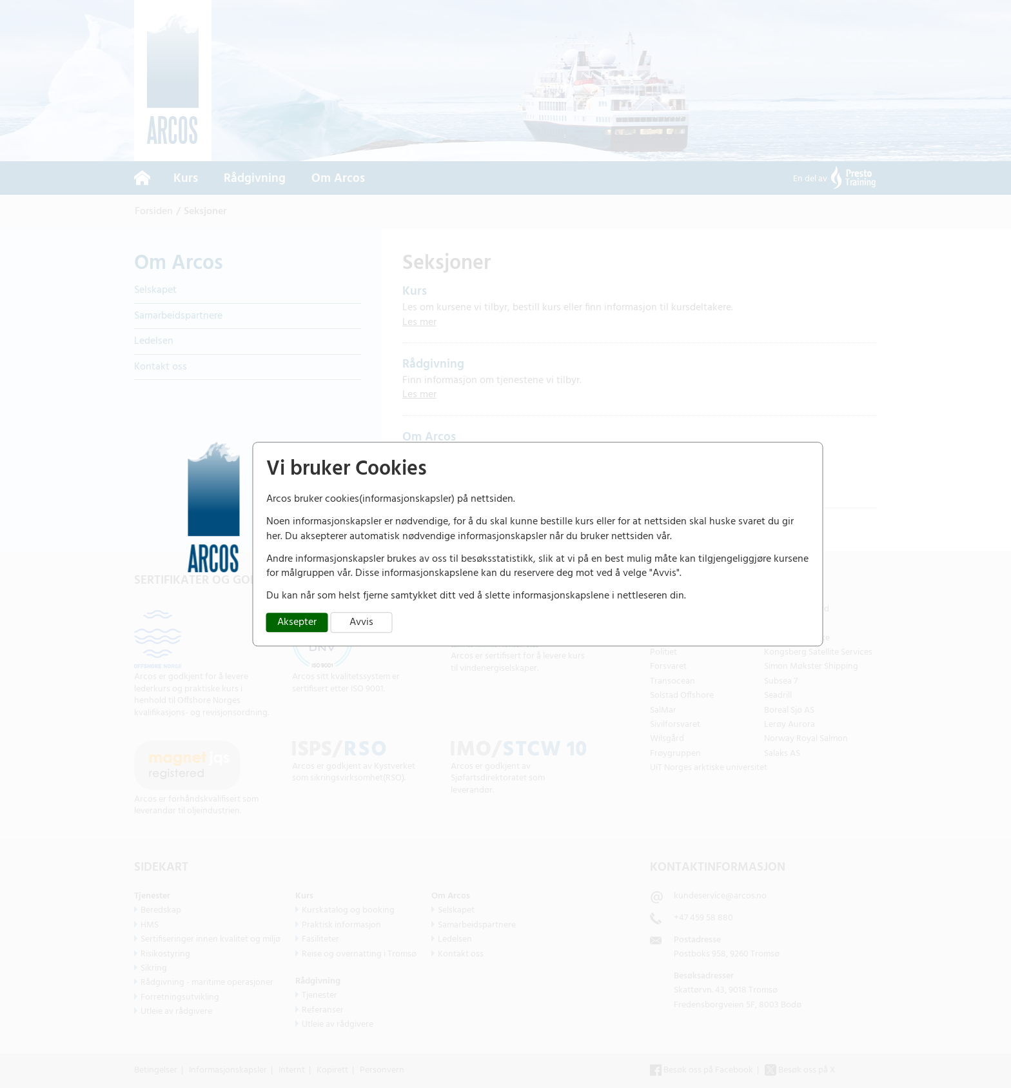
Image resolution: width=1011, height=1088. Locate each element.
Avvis (361, 622)
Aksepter (297, 622)
